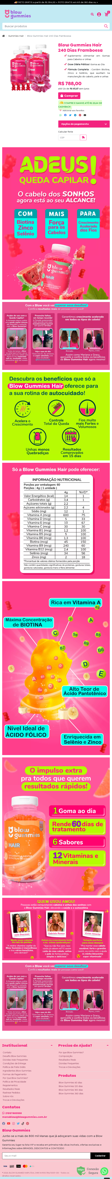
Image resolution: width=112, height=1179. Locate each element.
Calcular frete (65, 131)
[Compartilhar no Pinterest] (80, 115)
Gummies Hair (16, 35)
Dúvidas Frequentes (69, 1063)
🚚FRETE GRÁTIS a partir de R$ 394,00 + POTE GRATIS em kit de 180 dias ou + (56, 2)
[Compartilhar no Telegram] (75, 115)
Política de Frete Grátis (14, 1067)
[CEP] (69, 137)
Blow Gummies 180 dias (71, 1089)
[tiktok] (23, 1123)
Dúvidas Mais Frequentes (15, 1059)
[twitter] (18, 1123)
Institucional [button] (14, 1045)
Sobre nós (8, 1096)
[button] (99, 14)
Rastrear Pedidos (11, 1092)
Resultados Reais (11, 1089)
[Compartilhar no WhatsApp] (60, 115)
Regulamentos (10, 1085)
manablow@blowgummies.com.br (24, 1117)
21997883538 (13, 1113)
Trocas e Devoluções (13, 1100)
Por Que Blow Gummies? (15, 1078)
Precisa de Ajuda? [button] (75, 1045)
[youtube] (9, 1123)
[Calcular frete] (83, 137)
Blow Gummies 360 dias (71, 1093)
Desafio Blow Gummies (15, 1056)
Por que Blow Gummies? (71, 1052)
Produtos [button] (67, 1075)
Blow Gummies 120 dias (71, 1086)
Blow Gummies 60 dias (70, 1082)
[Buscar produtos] (92, 14)
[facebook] (4, 1123)
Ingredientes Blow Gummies (17, 1070)
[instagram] (14, 1123)
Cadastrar (100, 1155)
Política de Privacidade (14, 1081)
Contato (7, 1052)
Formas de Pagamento (15, 1074)
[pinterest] (27, 1123)
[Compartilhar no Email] (84, 115)
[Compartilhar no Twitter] (70, 115)
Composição (65, 1056)
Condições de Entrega (14, 1063)
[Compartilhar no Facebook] (65, 115)
